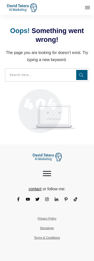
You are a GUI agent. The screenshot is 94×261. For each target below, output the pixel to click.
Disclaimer (47, 228)
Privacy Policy (47, 218)
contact (35, 189)
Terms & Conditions (47, 238)
